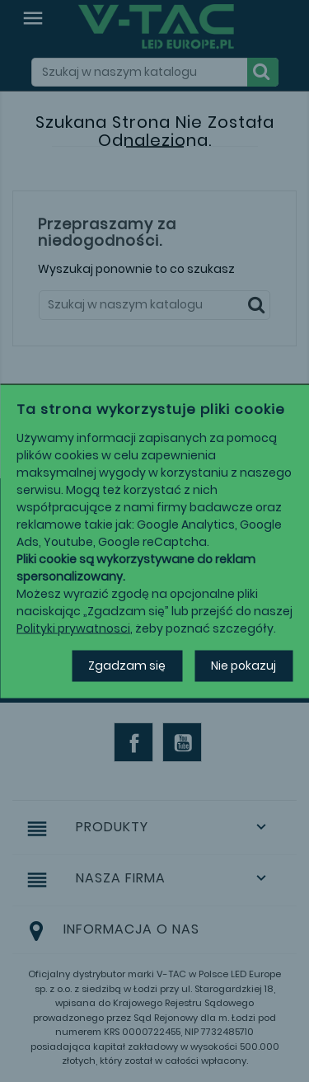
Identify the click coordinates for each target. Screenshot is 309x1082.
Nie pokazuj (243, 665)
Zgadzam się (127, 665)
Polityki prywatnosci (73, 628)
